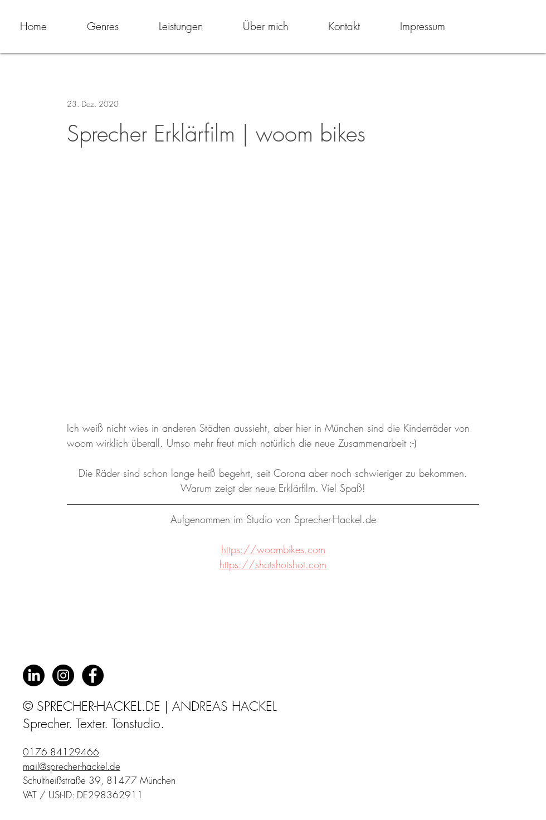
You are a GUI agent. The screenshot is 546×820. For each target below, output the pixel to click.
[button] (103, 26)
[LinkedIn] (34, 675)
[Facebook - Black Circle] (93, 675)
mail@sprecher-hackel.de (71, 766)
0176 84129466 (61, 751)
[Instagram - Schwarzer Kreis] (63, 675)
